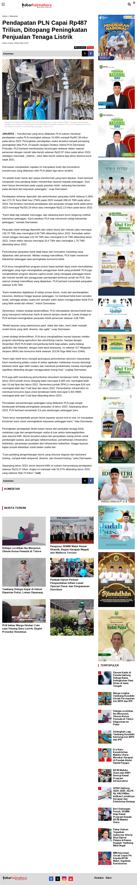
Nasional (14, 16)
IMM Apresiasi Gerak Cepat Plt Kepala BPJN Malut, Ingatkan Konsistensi (122, 858)
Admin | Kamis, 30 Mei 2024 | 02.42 (15, 43)
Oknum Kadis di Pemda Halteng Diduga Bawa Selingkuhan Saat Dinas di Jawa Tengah (123, 679)
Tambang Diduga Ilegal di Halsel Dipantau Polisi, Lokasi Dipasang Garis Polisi (22, 592)
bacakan (80, 47)
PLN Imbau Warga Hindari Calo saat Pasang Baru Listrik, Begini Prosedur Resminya (22, 628)
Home (4, 16)
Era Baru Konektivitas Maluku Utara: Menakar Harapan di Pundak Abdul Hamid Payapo (123, 756)
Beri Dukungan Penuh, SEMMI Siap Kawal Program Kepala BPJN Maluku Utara (122, 816)
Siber (109, 878)
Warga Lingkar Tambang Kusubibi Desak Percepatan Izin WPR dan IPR (123, 697)
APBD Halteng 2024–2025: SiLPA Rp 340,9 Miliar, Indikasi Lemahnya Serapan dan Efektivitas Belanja (124, 795)
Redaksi (99, 878)
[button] (134, 1)
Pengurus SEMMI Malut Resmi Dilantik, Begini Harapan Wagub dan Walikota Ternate (69, 549)
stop (90, 47)
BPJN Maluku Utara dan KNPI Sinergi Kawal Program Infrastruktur (121, 775)
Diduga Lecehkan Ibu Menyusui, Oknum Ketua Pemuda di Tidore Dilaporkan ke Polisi (21, 551)
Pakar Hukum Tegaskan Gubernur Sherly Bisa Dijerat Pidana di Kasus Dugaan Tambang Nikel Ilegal (123, 837)
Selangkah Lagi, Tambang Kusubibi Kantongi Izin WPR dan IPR (123, 735)
